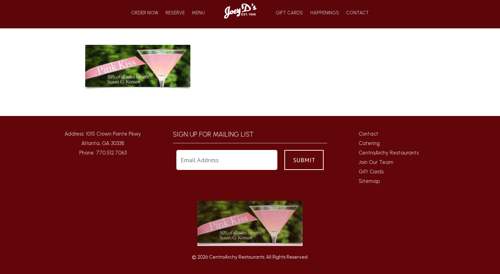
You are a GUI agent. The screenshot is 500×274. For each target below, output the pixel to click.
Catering (369, 143)
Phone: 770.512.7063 (103, 153)
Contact (357, 13)
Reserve (175, 13)
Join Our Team (376, 162)
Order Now (144, 13)
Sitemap (369, 181)
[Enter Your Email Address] (226, 160)
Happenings (324, 13)
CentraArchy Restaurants (389, 153)
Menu (198, 13)
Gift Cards (289, 13)
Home (240, 11)
